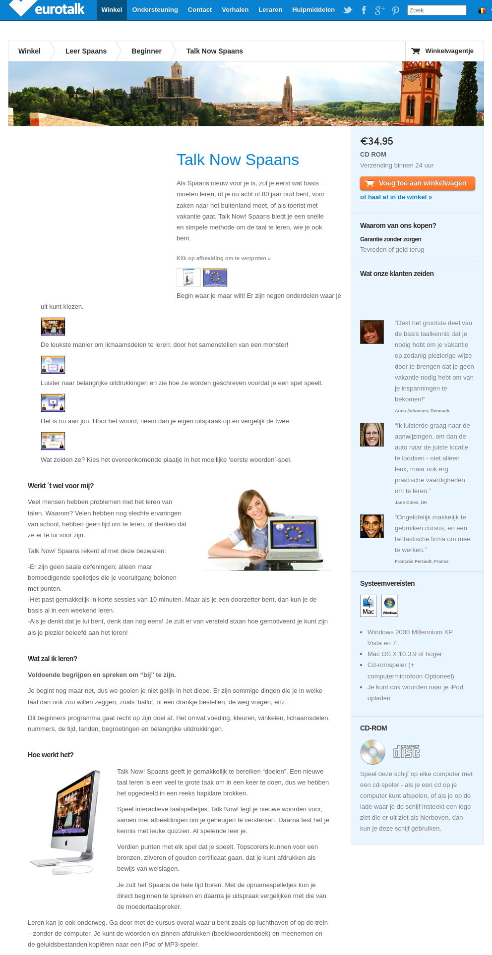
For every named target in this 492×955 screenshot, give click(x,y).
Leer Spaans (86, 51)
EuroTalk (47, 10)
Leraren (270, 9)
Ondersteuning (155, 9)
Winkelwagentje (450, 51)
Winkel (112, 9)
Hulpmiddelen (313, 9)
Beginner (146, 51)
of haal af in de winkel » (396, 197)
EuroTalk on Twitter (348, 10)
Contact (200, 9)
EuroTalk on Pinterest (395, 10)
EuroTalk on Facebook (363, 10)
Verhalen (235, 9)
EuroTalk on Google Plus (379, 10)
